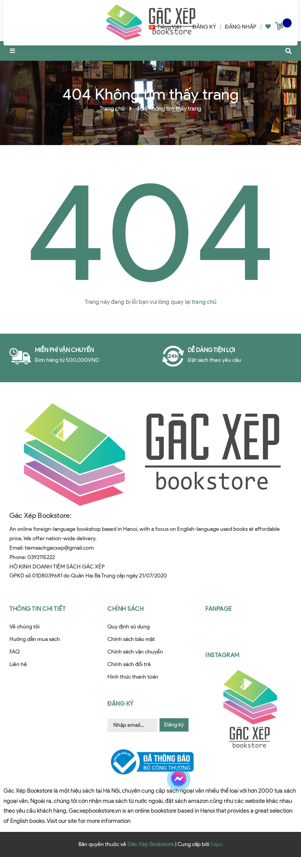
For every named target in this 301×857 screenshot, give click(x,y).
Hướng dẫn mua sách (34, 639)
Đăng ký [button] (120, 703)
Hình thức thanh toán (132, 677)
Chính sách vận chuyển (135, 651)
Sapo (216, 844)
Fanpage (218, 608)
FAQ (14, 651)
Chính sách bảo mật (131, 639)
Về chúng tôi (24, 626)
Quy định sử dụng (128, 626)
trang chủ (204, 301)
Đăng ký (174, 724)
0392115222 (41, 557)
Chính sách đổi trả (128, 664)
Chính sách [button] (125, 608)
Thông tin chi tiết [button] (37, 608)
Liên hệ (18, 664)
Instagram (222, 655)
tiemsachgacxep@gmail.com (59, 548)
